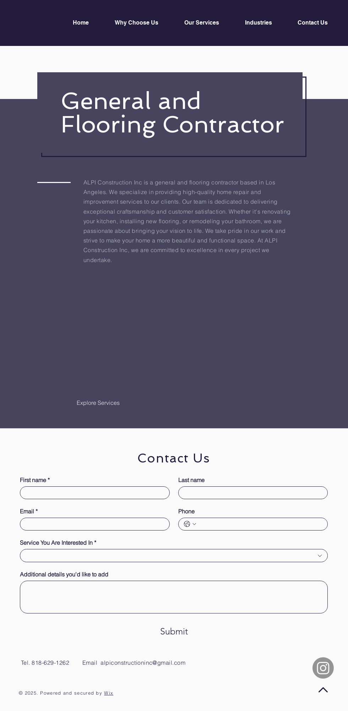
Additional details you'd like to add (64, 574)
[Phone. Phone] (260, 524)
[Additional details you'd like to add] (173, 597)
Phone (186, 511)
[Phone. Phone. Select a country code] (190, 524)
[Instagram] (323, 668)
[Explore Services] (98, 403)
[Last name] (251, 493)
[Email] (92, 524)
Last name (191, 479)
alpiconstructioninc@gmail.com (142, 662)
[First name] (92, 493)
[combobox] (174, 555)
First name (35, 479)
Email (29, 511)
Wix (108, 693)
